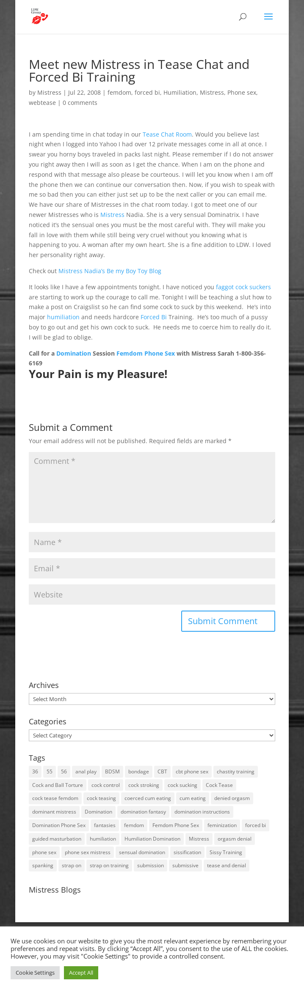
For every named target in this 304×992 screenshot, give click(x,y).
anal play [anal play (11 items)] (86, 771)
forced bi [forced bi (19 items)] (255, 825)
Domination (73, 353)
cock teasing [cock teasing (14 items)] (101, 798)
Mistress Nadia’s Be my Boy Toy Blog (109, 271)
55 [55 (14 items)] (50, 771)
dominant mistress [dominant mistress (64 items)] (54, 811)
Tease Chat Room (167, 134)
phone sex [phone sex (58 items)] (44, 852)
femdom (119, 92)
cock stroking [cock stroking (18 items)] (143, 785)
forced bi (147, 92)
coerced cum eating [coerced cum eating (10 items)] (147, 798)
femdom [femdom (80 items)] (134, 825)
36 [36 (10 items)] (35, 771)
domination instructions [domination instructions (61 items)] (202, 811)
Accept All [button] (81, 972)
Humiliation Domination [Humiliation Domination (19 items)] (152, 838)
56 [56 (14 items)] (64, 771)
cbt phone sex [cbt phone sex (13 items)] (192, 771)
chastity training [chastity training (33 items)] (235, 771)
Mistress (49, 92)
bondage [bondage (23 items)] (138, 771)
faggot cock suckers (243, 287)
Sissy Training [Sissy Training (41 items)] (226, 852)
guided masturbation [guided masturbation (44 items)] (56, 838)
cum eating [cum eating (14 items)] (193, 798)
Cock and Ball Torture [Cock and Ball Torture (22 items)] (57, 785)
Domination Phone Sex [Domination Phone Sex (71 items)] (59, 825)
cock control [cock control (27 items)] (105, 785)
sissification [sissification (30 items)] (187, 852)
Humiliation (179, 92)
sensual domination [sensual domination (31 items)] (142, 852)
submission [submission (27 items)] (150, 865)
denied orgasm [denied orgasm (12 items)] (232, 798)
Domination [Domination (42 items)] (98, 811)
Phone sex (241, 92)
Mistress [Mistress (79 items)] (199, 838)
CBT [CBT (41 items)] (162, 771)
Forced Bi (154, 317)
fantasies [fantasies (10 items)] (105, 825)
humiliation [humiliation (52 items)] (103, 838)
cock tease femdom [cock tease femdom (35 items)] (55, 798)
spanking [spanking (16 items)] (42, 865)
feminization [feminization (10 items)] (222, 825)
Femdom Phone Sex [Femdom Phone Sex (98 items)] (175, 825)
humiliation (63, 317)
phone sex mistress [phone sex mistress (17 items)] (88, 852)
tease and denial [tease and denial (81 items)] (226, 865)
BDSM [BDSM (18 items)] (112, 771)
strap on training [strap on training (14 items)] (109, 865)
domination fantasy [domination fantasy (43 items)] (143, 811)
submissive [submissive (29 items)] (185, 865)
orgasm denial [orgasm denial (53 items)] (234, 838)
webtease (42, 103)
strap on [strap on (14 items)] (71, 865)
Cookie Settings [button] (35, 972)
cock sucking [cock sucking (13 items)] (182, 785)
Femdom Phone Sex (145, 353)
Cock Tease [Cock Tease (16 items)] (219, 785)
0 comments (80, 103)
